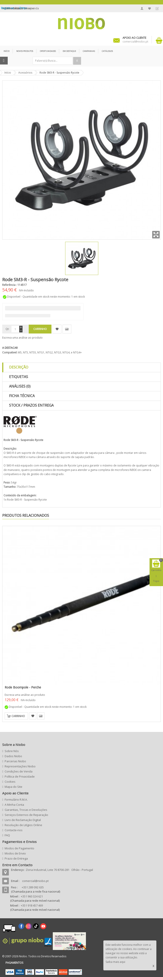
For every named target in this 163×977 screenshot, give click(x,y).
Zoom (156, 234)
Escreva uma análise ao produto (22, 337)
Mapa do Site (13, 787)
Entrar (23, 8)
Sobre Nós (12, 751)
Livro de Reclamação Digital (23, 820)
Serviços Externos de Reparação (26, 815)
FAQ (7, 835)
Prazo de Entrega (16, 858)
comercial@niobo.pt (35, 881)
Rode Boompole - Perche (23, 687)
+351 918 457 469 (32, 905)
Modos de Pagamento (19, 848)
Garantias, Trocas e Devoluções (26, 810)
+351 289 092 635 (33, 887)
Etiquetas (18, 376)
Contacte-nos (14, 830)
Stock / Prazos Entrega (31, 405)
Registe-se (8, 8)
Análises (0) (19, 386)
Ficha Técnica (22, 395)
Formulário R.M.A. (16, 799)
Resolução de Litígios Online (23, 825)
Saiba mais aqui (115, 962)
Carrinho (18, 716)
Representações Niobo (20, 766)
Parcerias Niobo (15, 761)
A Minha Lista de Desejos (149, 8)
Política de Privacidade (20, 776)
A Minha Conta (142, 8)
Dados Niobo (13, 756)
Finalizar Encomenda (157, 8)
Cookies (10, 782)
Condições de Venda (18, 771)
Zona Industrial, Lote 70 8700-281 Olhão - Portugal (59, 870)
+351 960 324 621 (32, 896)
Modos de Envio (15, 853)
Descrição (18, 367)
